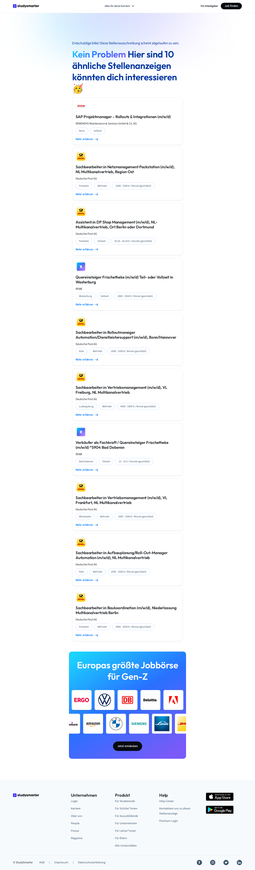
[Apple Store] (220, 797)
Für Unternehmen (126, 823)
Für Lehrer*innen (125, 831)
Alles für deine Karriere (120, 6)
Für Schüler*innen (126, 808)
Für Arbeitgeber (209, 6)
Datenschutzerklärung (91, 862)
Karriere (76, 808)
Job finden (231, 6)
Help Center (166, 801)
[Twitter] (226, 862)
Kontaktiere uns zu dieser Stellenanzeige (174, 811)
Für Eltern (121, 838)
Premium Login (168, 821)
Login (74, 801)
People (75, 823)
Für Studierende (125, 801)
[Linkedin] (239, 862)
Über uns (76, 816)
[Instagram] (212, 862)
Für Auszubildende (126, 816)
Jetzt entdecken (127, 746)
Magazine (76, 838)
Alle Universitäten (126, 846)
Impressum (61, 862)
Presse (75, 831)
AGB (42, 862)
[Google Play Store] (220, 810)
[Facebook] (199, 862)
